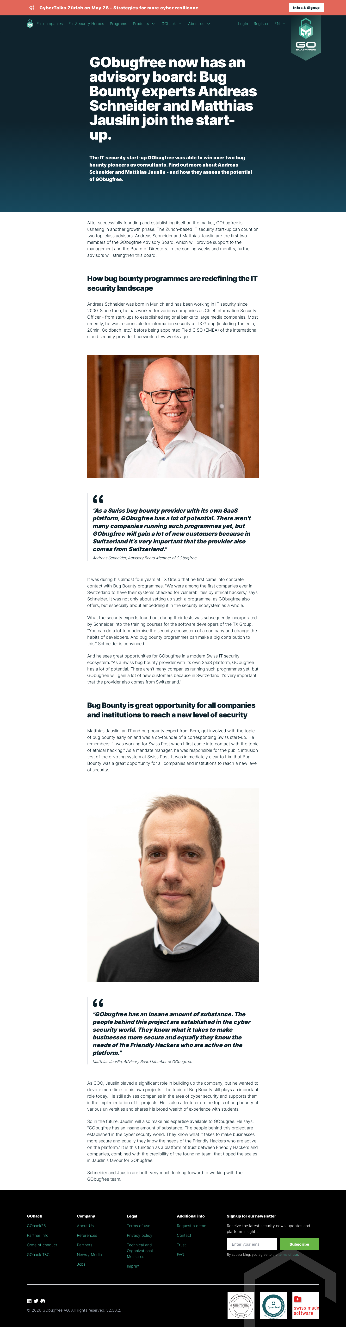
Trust (181, 1245)
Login (243, 23)
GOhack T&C (38, 1254)
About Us (85, 1225)
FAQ (180, 1254)
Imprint (133, 1266)
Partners (84, 1245)
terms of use (288, 1254)
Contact (184, 1235)
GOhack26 (36, 1225)
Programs (118, 23)
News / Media (89, 1254)
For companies (50, 23)
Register (261, 23)
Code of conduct (42, 1245)
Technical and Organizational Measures (140, 1251)
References (87, 1235)
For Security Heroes (86, 23)
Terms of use (138, 1225)
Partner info (37, 1235)
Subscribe (299, 1244)
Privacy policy (139, 1235)
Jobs (81, 1264)
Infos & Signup (306, 8)
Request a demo (191, 1225)
